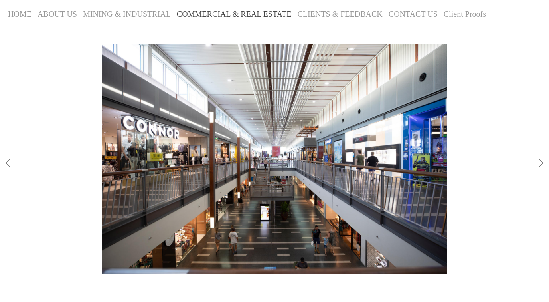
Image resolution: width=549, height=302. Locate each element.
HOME (20, 14)
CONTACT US (413, 14)
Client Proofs (465, 14)
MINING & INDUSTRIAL (127, 14)
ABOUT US (57, 14)
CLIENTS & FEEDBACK (339, 14)
